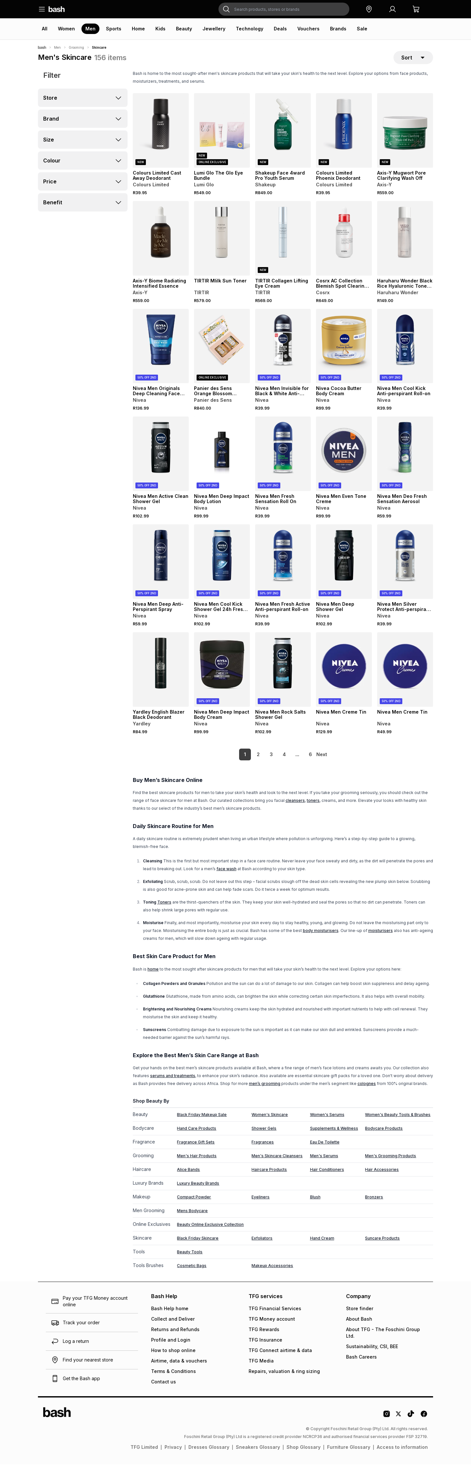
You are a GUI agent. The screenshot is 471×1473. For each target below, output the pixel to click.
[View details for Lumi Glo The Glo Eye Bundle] (222, 139)
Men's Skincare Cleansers (277, 1164)
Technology (249, 28)
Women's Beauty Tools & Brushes (397, 1123)
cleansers (295, 809)
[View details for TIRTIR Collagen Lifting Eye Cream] (283, 247)
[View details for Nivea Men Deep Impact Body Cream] (222, 678)
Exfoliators (262, 1246)
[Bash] (42, 47)
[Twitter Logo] (399, 1425)
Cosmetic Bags (191, 1274)
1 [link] (234, 763)
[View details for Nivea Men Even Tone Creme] (344, 462)
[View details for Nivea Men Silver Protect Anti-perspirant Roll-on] (405, 570)
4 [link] (273, 763)
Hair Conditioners (327, 1178)
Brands (338, 28)
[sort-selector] (413, 61)
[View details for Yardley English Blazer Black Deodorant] (161, 678)
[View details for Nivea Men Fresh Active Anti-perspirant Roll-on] (283, 570)
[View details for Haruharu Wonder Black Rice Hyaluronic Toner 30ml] (405, 247)
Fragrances (263, 1150)
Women (66, 28)
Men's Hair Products (197, 1164)
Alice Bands (188, 1178)
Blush (315, 1205)
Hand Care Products (196, 1137)
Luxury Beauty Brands (198, 1192)
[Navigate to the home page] (56, 9)
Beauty (184, 28)
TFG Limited (144, 1456)
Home (138, 28)
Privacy (173, 1456)
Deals (280, 28)
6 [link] (299, 763)
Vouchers (308, 28)
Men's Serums (324, 1164)
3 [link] (260, 763)
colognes (367, 1092)
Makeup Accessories (272, 1274)
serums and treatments (172, 1084)
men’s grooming (264, 1092)
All (44, 28)
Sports (113, 28)
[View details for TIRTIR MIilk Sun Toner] (222, 247)
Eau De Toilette (325, 1150)
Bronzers (374, 1205)
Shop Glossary (304, 1456)
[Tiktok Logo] (411, 1425)
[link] (322, 763)
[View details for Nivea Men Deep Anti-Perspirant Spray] (161, 570)
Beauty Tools (189, 1260)
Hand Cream (322, 1246)
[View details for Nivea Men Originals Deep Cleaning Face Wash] (161, 355)
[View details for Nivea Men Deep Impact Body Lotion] (222, 462)
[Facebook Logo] (424, 1425)
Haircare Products (269, 1178)
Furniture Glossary (348, 1456)
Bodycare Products (384, 1137)
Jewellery (213, 28)
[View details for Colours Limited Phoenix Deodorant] (344, 139)
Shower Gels (264, 1137)
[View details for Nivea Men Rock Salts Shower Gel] (283, 678)
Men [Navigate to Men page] (57, 47)
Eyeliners (261, 1205)
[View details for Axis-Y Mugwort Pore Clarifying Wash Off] (405, 139)
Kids (160, 28)
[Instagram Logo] (387, 1425)
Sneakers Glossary (258, 1456)
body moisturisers (321, 939)
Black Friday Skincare (197, 1246)
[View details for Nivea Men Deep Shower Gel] (344, 570)
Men (90, 28)
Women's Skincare (270, 1123)
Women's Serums (327, 1123)
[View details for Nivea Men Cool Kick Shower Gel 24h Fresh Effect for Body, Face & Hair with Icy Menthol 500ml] (222, 570)
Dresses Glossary (208, 1456)
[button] (369, 9)
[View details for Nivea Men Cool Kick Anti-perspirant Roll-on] (405, 355)
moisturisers (380, 939)
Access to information (402, 1456)
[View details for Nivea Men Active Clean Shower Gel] (161, 462)
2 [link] (247, 763)
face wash (226, 877)
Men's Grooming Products (390, 1164)
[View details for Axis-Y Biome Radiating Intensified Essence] (161, 247)
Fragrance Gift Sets (196, 1150)
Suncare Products (382, 1246)
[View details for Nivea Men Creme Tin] (344, 678)
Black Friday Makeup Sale (202, 1123)
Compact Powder (194, 1205)
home (153, 977)
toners (313, 809)
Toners (164, 910)
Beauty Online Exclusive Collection (210, 1233)
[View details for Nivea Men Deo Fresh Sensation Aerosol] (405, 462)
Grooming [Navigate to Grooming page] (76, 47)
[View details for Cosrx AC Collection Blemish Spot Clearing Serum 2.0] (344, 247)
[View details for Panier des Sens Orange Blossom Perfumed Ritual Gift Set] (222, 355)
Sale (362, 28)
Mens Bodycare (192, 1219)
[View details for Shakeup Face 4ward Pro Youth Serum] (283, 139)
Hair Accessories (382, 1178)
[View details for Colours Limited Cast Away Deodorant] (161, 139)
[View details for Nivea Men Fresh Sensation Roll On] (283, 462)
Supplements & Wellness (334, 1137)
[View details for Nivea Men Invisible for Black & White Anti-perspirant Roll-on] (283, 355)
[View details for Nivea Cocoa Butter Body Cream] (344, 355)
